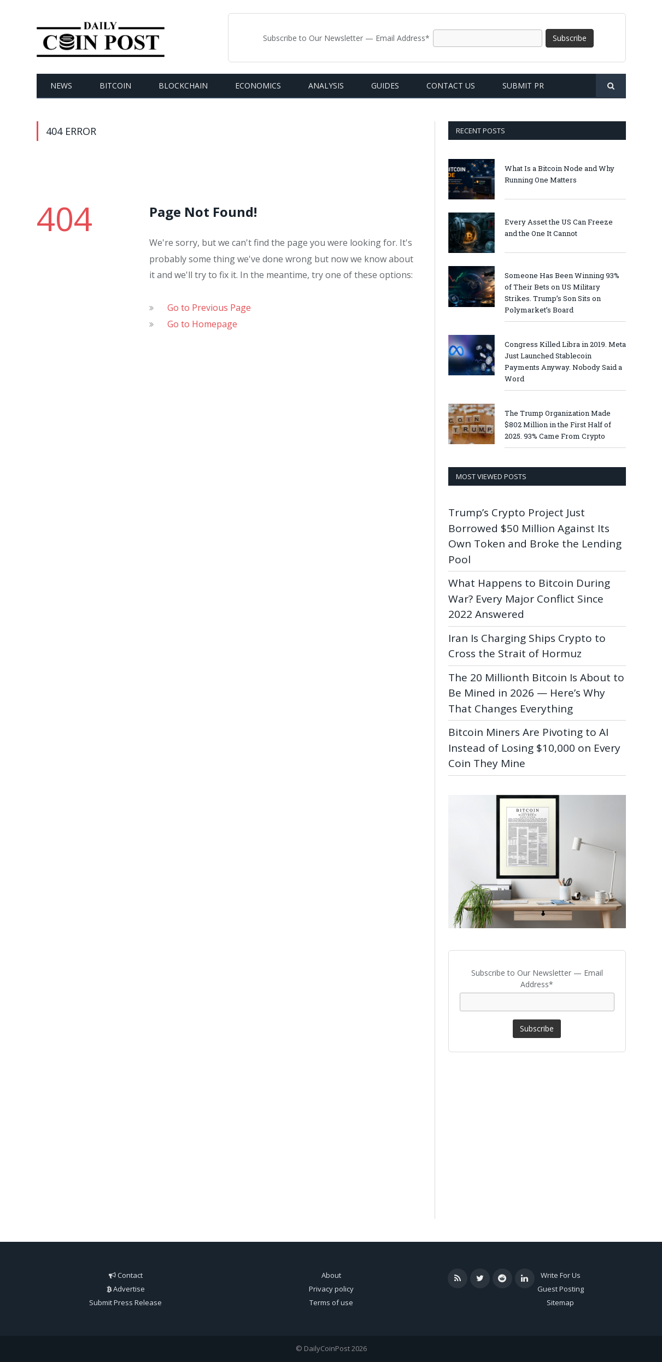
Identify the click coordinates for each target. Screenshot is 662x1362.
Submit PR (523, 85)
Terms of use (331, 1302)
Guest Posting (560, 1289)
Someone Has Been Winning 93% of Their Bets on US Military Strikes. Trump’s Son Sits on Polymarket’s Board (562, 292)
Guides (385, 85)
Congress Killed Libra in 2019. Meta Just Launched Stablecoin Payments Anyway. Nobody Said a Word (565, 361)
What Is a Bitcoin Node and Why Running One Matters (559, 174)
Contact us (450, 85)
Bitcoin (115, 85)
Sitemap (560, 1302)
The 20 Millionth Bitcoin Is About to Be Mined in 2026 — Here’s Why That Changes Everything (536, 693)
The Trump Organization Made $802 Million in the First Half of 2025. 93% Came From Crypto (558, 424)
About (331, 1275)
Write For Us (561, 1275)
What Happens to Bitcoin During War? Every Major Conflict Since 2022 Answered (529, 598)
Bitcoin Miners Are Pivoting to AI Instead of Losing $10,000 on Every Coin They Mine (534, 747)
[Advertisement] (537, 1131)
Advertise (129, 1289)
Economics (258, 85)
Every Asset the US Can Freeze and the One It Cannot (559, 227)
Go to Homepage (202, 324)
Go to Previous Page (209, 308)
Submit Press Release (125, 1302)
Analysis (326, 85)
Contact (130, 1275)
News (61, 85)
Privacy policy (331, 1289)
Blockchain (183, 85)
